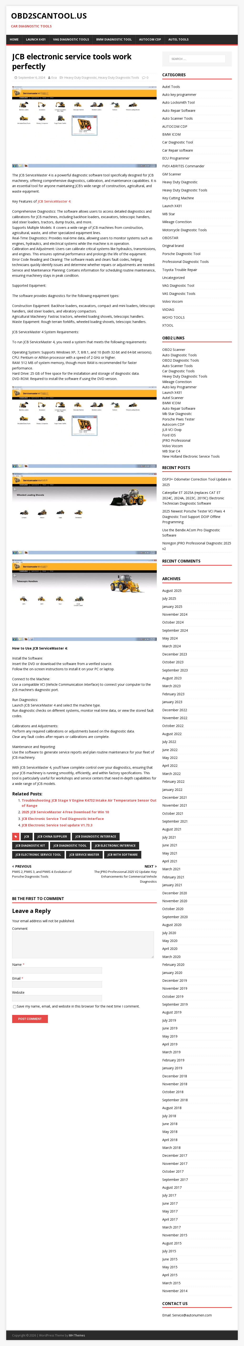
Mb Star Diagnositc (177, 413)
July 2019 (169, 1020)
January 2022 (172, 789)
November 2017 (174, 1163)
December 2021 (174, 797)
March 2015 (171, 1283)
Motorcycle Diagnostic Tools (184, 230)
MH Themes (77, 1335)
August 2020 (172, 924)
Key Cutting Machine (178, 198)
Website (18, 992)
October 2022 (172, 725)
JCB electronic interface (115, 846)
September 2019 (175, 1004)
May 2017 (170, 1211)
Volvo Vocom (172, 301)
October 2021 (172, 813)
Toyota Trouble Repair (179, 269)
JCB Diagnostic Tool (70, 846)
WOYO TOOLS (173, 317)
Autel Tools (178, 39)
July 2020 (169, 933)
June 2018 (170, 1123)
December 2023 (174, 654)
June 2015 (170, 1259)
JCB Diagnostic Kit (30, 846)
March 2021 (171, 869)
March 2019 (171, 1052)
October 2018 (172, 1092)
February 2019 (173, 1060)
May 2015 (170, 1267)
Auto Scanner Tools (177, 118)
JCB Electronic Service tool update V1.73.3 (57, 825)
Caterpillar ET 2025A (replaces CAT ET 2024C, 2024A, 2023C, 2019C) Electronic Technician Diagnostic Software (193, 498)
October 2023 (172, 662)
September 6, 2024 (31, 77)
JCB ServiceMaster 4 (54, 201)
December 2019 (174, 980)
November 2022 (174, 718)
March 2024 (171, 646)
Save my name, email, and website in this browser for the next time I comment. (78, 1006)
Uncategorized (173, 277)
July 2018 (169, 1116)
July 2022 (169, 741)
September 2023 (175, 670)
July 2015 (169, 1251)
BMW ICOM (171, 134)
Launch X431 (36, 39)
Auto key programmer (179, 94)
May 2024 (170, 638)
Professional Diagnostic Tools (185, 261)
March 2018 (171, 1147)
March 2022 (171, 773)
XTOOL (167, 325)
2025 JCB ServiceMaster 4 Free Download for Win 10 (65, 812)
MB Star (168, 214)
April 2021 (170, 861)
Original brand (173, 245)
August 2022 (172, 734)
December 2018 (174, 1076)
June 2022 (170, 749)
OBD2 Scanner (173, 349)
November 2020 (174, 901)
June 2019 (170, 1028)
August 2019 (172, 1012)
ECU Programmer (175, 158)
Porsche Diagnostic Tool (181, 253)
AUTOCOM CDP (150, 39)
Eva (54, 77)
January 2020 (172, 972)
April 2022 (170, 765)
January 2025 (172, 606)
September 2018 (175, 1100)
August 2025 (172, 590)
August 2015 (172, 1243)
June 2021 (170, 845)
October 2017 (172, 1171)
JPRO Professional (176, 440)
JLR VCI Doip (172, 429)
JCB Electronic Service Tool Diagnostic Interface (63, 818)
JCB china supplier (52, 836)
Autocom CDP (173, 424)
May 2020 (170, 940)
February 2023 (173, 694)
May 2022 (170, 757)
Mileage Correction (177, 222)
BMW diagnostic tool (114, 39)
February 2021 (173, 877)
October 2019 (172, 996)
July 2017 (169, 1195)
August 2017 (172, 1187)
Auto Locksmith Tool (178, 102)
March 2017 (171, 1227)
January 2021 (172, 885)
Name (17, 964)
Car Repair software (177, 150)
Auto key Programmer (179, 387)
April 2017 (170, 1219)
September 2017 (175, 1179)
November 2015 (174, 1235)
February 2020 (173, 964)
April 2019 (170, 1044)
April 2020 (170, 948)
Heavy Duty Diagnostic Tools (118, 77)
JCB (26, 836)
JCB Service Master (84, 855)
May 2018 (170, 1131)
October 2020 (172, 908)
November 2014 (174, 1291)
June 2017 (170, 1203)
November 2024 (174, 614)
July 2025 (169, 598)
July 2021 (169, 837)
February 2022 (173, 781)
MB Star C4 (171, 451)
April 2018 (170, 1139)
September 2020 (175, 917)
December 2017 (174, 1155)
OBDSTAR (170, 237)
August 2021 (172, 829)
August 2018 (172, 1107)
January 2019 (172, 1068)
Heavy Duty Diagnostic (80, 77)
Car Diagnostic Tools (178, 371)
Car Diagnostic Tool (177, 142)
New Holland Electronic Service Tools (191, 456)
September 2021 (175, 821)
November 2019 (174, 988)
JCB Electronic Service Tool (38, 855)
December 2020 (174, 893)
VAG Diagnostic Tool (178, 285)
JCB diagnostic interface (96, 836)
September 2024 (175, 630)
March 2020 (171, 956)
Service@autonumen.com (192, 1315)
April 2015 (170, 1275)
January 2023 (172, 702)
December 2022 (174, 710)
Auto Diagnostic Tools (179, 355)
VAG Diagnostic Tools (71, 39)
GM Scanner (171, 174)
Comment (20, 928)
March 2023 (171, 686)
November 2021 (174, 805)
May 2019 (170, 1036)
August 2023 (172, 678)
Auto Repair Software (178, 110)
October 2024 (172, 622)
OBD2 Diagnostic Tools (180, 360)
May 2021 (170, 853)
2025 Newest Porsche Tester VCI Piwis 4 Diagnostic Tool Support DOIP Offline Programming (193, 516)
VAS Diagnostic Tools (178, 293)
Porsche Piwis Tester (178, 419)
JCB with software (123, 855)
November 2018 (174, 1084)
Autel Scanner (172, 397)
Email (16, 978)
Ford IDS (169, 435)
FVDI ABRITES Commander (183, 166)
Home (14, 39)
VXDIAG (168, 309)
